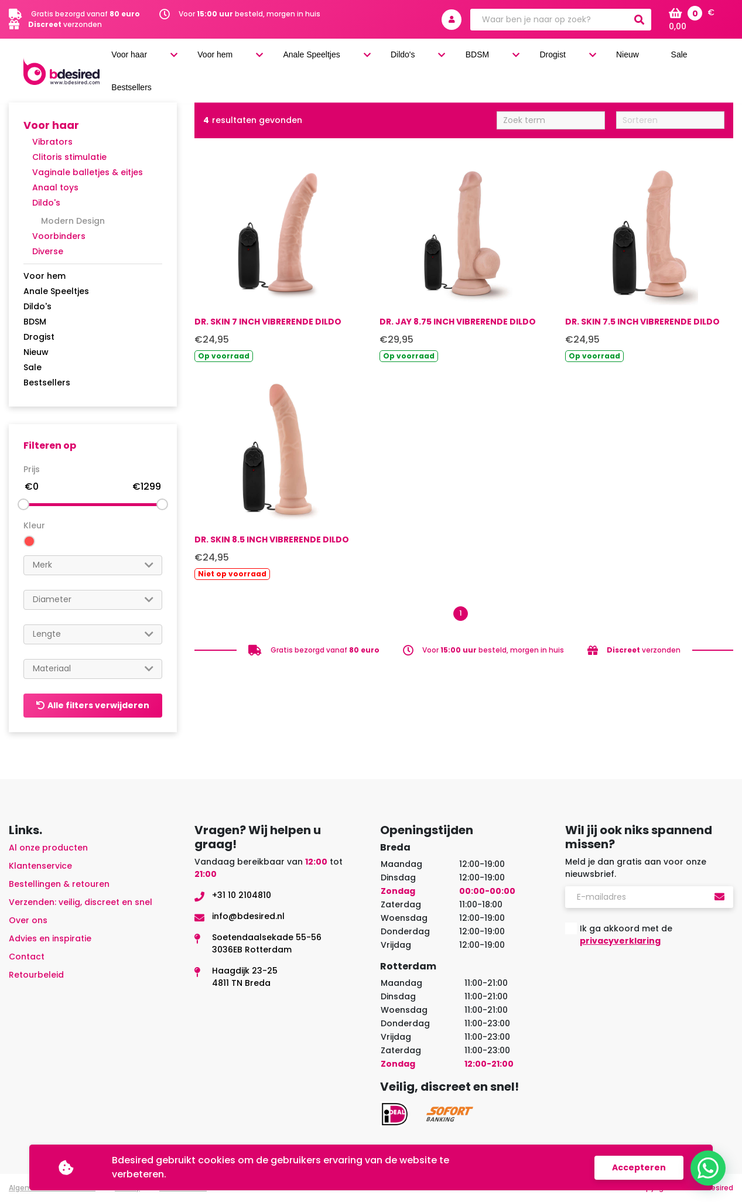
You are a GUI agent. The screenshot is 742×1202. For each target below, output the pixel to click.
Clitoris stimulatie (69, 157)
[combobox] (92, 565)
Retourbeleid (36, 975)
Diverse (47, 251)
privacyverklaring (620, 941)
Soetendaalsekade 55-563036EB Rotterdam (267, 943)
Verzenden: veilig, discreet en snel (80, 902)
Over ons (28, 920)
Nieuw (627, 59)
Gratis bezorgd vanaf (85, 14)
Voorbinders (59, 236)
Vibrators (52, 142)
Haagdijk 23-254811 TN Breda (245, 977)
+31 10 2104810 (241, 895)
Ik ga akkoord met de (626, 935)
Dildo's (463, 59)
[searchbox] (93, 565)
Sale (665, 59)
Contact (27, 956)
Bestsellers (46, 382)
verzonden (65, 24)
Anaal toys (55, 187)
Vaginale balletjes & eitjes (87, 172)
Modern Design (73, 221)
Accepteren (639, 1167)
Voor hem (305, 59)
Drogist (571, 59)
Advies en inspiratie (50, 938)
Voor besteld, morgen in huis (249, 14)
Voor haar (234, 59)
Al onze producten (48, 847)
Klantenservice (40, 866)
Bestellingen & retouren (59, 884)
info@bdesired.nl (248, 916)
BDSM (516, 59)
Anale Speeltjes (387, 59)
